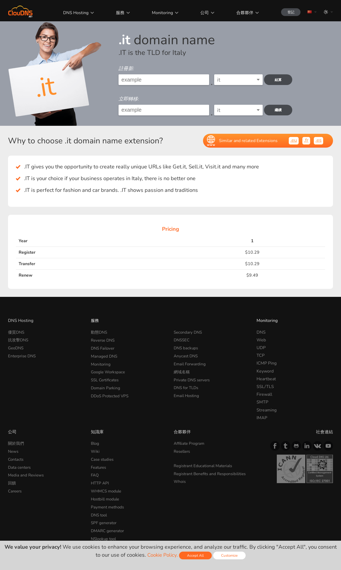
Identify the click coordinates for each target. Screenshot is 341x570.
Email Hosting (187, 394)
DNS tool (100, 513)
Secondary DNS (189, 332)
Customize (230, 555)
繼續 (279, 109)
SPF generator (105, 521)
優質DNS (17, 332)
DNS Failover (103, 348)
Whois (180, 486)
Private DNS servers (193, 379)
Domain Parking (106, 387)
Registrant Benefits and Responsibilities (196, 475)
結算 (279, 79)
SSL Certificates (106, 379)
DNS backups (186, 348)
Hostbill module (106, 498)
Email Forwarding (190, 363)
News (13, 451)
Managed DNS (105, 355)
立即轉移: (129, 99)
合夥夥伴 (241, 13)
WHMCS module (107, 490)
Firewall (264, 394)
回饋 (12, 482)
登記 (289, 12)
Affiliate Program (190, 443)
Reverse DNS (104, 340)
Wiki (95, 451)
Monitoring (158, 13)
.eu (292, 140)
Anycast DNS (186, 355)
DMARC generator (109, 529)
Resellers (183, 451)
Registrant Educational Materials (205, 465)
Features (99, 467)
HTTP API (100, 482)
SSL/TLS (265, 387)
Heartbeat (266, 379)
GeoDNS (16, 348)
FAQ (95, 475)
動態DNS (99, 332)
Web (261, 340)
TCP (261, 355)
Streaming (267, 410)
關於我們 (16, 443)
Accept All (196, 555)
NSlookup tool (105, 537)
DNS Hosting (72, 13)
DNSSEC (182, 340)
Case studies (103, 459)
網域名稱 (182, 371)
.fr (305, 140)
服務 (116, 13)
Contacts (16, 459)
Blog (95, 443)
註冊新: (126, 68)
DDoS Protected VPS (111, 394)
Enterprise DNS (23, 355)
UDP (261, 348)
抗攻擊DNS (19, 340)
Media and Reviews (26, 475)
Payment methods (108, 506)
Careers (15, 490)
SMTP (262, 402)
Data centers (20, 467)
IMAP (262, 418)
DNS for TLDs (187, 387)
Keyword (265, 371)
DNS (261, 332)
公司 (201, 13)
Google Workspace (109, 371)
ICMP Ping (267, 363)
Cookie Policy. (161, 555)
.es (318, 140)
